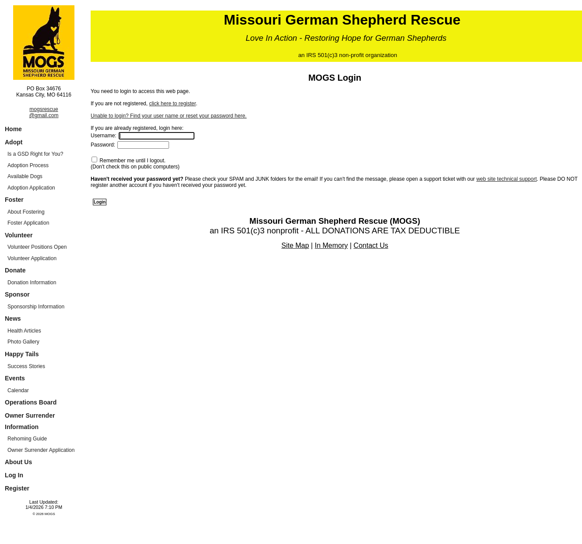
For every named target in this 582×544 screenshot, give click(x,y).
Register (17, 488)
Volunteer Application (31, 258)
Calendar (18, 390)
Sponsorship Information (35, 307)
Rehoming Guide (27, 439)
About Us (18, 461)
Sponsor (17, 294)
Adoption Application (31, 188)
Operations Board (30, 402)
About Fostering (26, 212)
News (13, 318)
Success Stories (26, 366)
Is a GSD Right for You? (35, 154)
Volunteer (19, 235)
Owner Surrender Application (40, 450)
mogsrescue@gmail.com (44, 112)
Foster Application (28, 223)
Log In (14, 475)
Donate (15, 270)
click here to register (172, 103)
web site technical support (506, 179)
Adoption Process (28, 165)
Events (15, 378)
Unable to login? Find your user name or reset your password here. (169, 116)
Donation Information (31, 282)
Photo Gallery (23, 342)
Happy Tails (22, 354)
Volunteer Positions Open (37, 247)
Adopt (13, 142)
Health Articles (24, 331)
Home (13, 128)
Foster (14, 199)
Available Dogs (24, 176)
